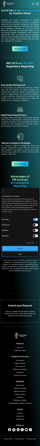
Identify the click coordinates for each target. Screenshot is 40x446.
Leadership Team (20, 350)
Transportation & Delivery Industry (20, 403)
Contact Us (20, 416)
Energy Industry (20, 394)
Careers (20, 413)
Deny (20, 254)
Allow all (20, 248)
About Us (20, 347)
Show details (30, 243)
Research (20, 397)
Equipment (20, 372)
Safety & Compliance (20, 369)
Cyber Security (20, 366)
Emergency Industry (20, 400)
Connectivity (20, 360)
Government (20, 385)
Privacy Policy (19, 439)
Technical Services (20, 375)
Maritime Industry (20, 391)
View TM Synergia (20, 164)
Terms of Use (8, 439)
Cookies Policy (31, 439)
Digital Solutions (20, 363)
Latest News (20, 419)
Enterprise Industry (20, 388)
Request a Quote (20, 49)
